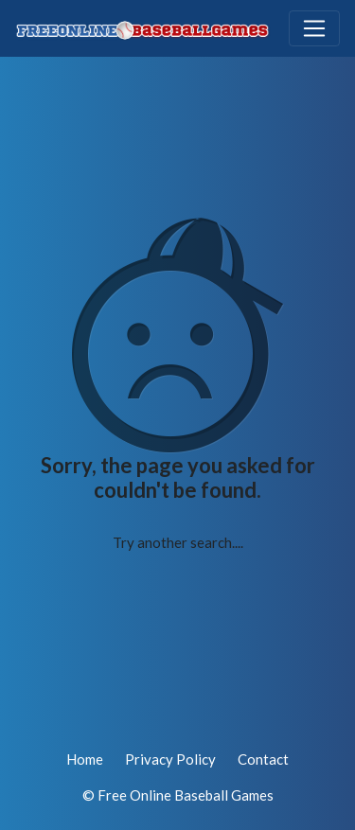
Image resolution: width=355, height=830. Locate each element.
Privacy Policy (170, 759)
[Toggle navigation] (314, 28)
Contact (263, 759)
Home (84, 759)
